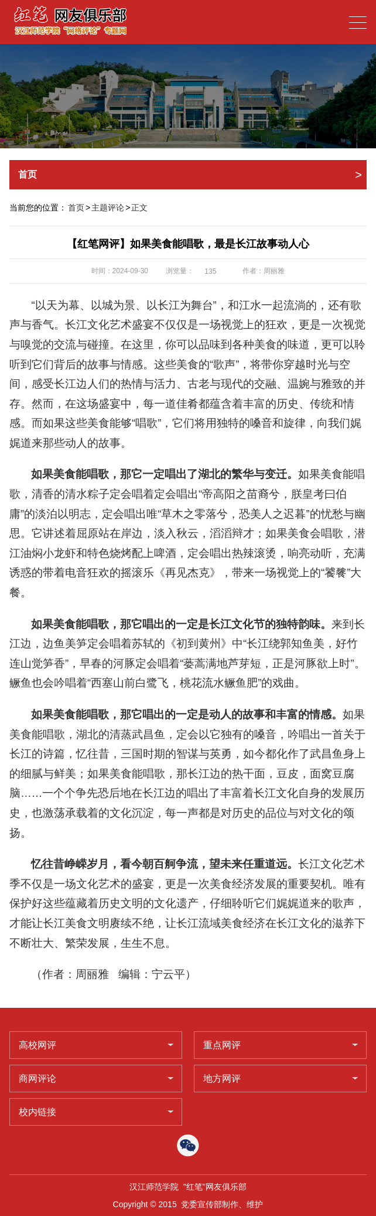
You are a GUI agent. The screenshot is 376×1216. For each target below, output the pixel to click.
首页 (76, 207)
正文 (139, 207)
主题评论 (107, 207)
